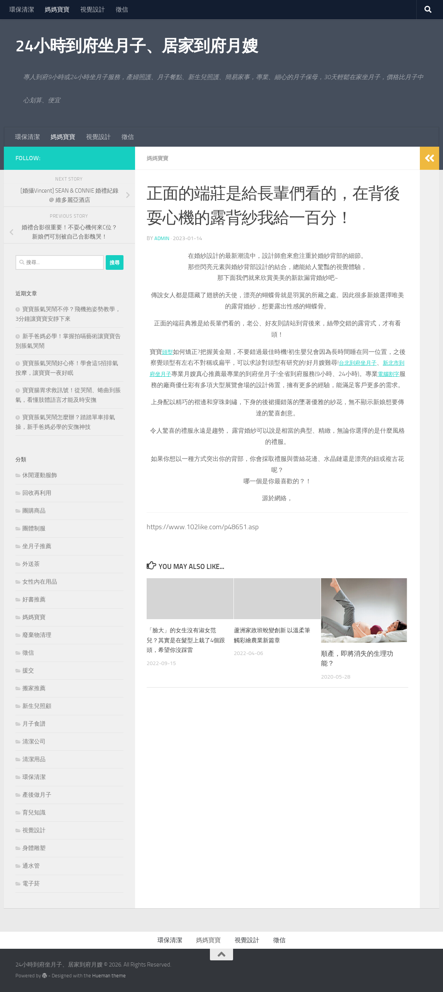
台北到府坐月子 (359, 362)
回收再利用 (36, 492)
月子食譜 (34, 723)
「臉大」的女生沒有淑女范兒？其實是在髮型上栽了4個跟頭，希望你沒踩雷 (186, 651)
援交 (28, 670)
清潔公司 (34, 741)
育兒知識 (34, 812)
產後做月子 (36, 794)
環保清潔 (21, 9)
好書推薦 (34, 599)
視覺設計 (92, 9)
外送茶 (31, 563)
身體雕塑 (34, 848)
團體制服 (34, 528)
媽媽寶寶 (57, 9)
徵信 (122, 9)
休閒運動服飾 (39, 475)
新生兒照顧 (36, 706)
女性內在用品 (39, 581)
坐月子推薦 (36, 546)
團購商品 (34, 510)
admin (162, 238)
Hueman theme (109, 975)
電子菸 (31, 883)
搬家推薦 (34, 688)
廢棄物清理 (36, 634)
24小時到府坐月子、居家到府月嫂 (136, 46)
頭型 (167, 351)
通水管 (31, 865)
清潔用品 (34, 759)
